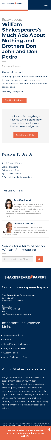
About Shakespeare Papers (16, 357)
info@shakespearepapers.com (16, 314)
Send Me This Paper (14, 100)
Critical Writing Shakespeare (16, 344)
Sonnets (7, 339)
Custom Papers (10, 353)
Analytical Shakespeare (14, 348)
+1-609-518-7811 (13, 309)
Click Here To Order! (25, 135)
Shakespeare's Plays (13, 335)
